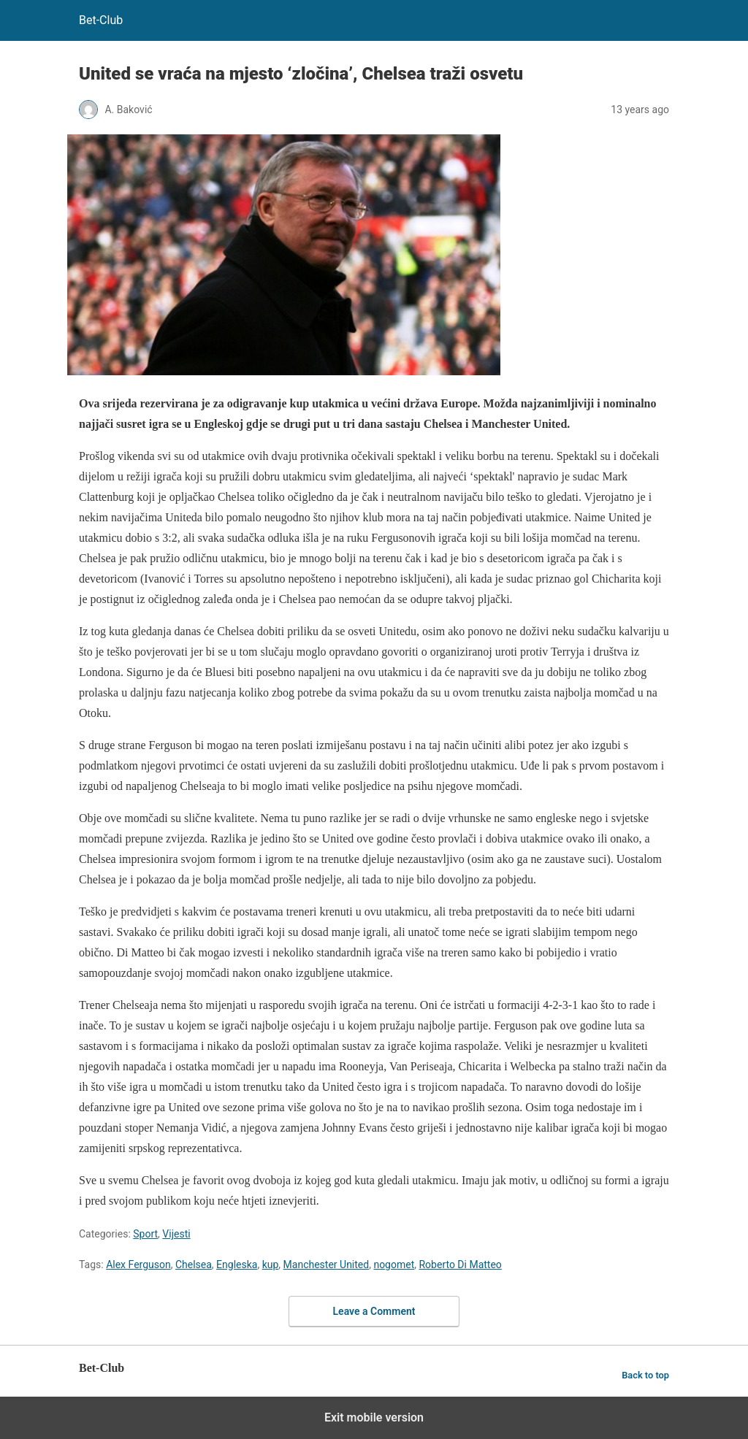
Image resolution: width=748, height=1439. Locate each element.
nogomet (393, 1264)
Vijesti (176, 1234)
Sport (145, 1234)
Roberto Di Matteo (460, 1264)
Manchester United (326, 1264)
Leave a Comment (374, 1311)
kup (270, 1264)
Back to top (645, 1375)
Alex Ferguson (138, 1264)
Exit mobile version (374, 1417)
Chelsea (193, 1264)
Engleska (236, 1264)
